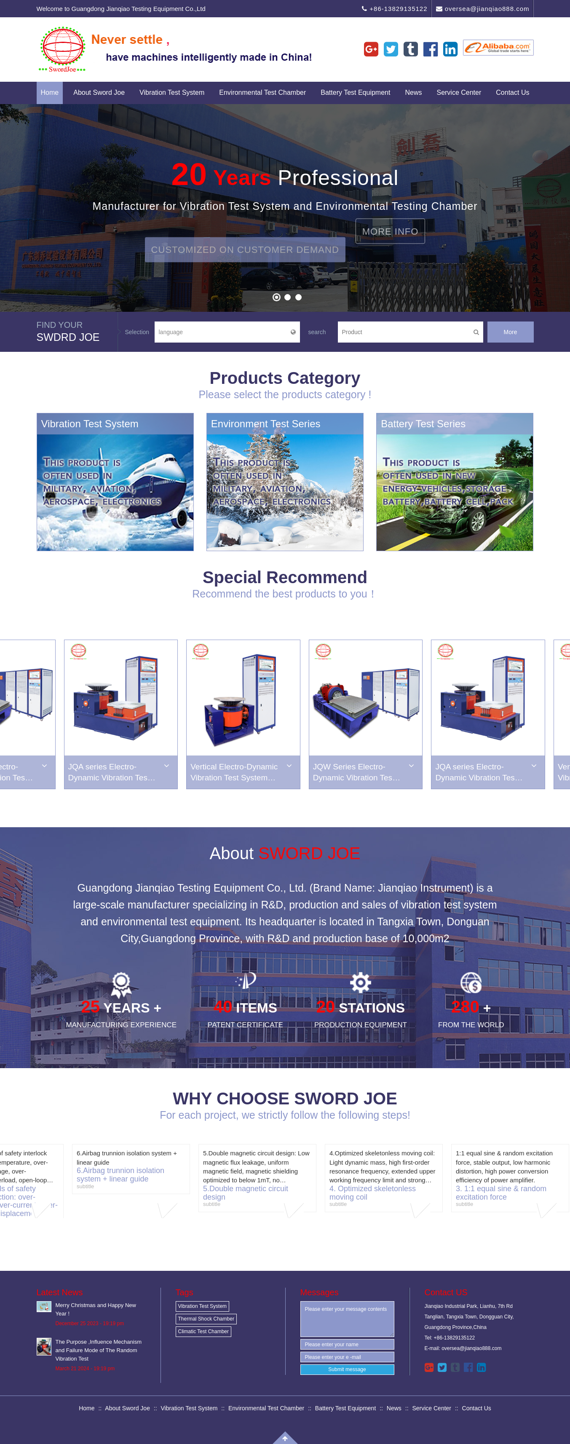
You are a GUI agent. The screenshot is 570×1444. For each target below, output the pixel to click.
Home (50, 92)
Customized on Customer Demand (245, 262)
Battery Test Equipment (355, 92)
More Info (390, 218)
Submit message (347, 1369)
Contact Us (512, 92)
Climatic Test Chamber (203, 1331)
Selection (137, 332)
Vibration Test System (171, 92)
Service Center (458, 92)
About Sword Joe (99, 92)
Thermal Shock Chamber (206, 1319)
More (510, 332)
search (317, 332)
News (413, 92)
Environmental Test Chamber (262, 92)
